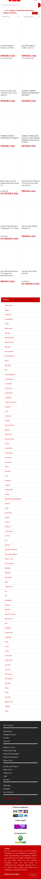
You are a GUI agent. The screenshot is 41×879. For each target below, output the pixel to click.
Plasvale (7, 609)
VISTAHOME (9, 679)
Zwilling (7, 706)
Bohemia (8, 347)
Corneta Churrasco (11, 402)
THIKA (7, 651)
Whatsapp (7, 785)
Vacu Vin (7, 669)
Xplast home (9, 702)
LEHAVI (7, 522)
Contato (6, 738)
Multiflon (8, 568)
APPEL (7, 324)
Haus (6, 476)
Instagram (6, 789)
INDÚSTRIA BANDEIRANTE (13, 499)
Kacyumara (8, 513)
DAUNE (7, 421)
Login (5, 776)
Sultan (7, 646)
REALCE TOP (9, 619)
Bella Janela (8, 328)
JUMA (7, 508)
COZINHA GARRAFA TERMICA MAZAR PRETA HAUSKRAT (30, 93)
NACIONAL (8, 577)
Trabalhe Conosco (9, 734)
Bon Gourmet (9, 351)
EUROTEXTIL (9, 448)
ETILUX (7, 444)
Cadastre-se (7, 773)
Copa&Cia (8, 397)
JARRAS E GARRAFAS (10, 13)
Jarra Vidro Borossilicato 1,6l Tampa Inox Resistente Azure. (9, 273)
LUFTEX (7, 536)
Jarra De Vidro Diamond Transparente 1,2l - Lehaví (10, 227)
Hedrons (7, 485)
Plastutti (7, 605)
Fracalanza (8, 462)
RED (6, 623)
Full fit (7, 467)
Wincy (7, 688)
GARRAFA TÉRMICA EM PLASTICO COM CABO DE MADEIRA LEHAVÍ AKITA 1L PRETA (31, 139)
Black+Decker (9, 342)
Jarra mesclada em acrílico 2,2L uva (28, 46)
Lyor (6, 540)
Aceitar (33, 875)
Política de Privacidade (11, 754)
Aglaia (7, 310)
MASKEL (7, 545)
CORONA (8, 407)
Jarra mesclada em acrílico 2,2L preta (7, 46)
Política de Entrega (9, 750)
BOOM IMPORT (10, 356)
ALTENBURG (9, 319)
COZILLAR (8, 416)
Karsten (7, 517)
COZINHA (12, 10)
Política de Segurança (10, 757)
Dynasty (7, 430)
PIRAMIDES (8, 600)
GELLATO (8, 471)
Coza (6, 411)
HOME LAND (9, 490)
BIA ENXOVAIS (9, 338)
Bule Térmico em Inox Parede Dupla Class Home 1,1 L (10, 183)
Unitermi (7, 665)
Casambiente (9, 379)
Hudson (7, 494)
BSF (6, 370)
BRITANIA (8, 365)
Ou (6, 591)
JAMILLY (7, 503)
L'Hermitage (9, 531)
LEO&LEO (8, 527)
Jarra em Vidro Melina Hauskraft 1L (29, 227)
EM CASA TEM (9, 439)
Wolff (6, 692)
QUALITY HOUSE (10, 614)
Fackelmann (8, 453)
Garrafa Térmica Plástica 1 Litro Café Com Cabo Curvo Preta (31, 183)
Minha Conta (7, 769)
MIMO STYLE (9, 559)
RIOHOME (8, 628)
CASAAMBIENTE (10, 374)
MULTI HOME (9, 563)
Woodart (8, 697)
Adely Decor (9, 305)
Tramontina (8, 656)
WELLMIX (8, 683)
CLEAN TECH (9, 393)
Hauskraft (8, 480)
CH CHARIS (8, 384)
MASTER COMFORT (11, 550)
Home (6, 10)
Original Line (9, 586)
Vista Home (8, 674)
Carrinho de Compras (10, 766)
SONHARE (8, 637)
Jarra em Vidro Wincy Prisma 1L (29, 272)
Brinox (7, 361)
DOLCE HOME (9, 425)
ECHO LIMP (8, 434)
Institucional (7, 731)
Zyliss (6, 711)
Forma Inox (8, 457)
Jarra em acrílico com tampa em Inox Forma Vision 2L (9, 93)
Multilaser (8, 573)
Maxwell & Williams (11, 554)
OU (6, 596)
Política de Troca (9, 747)
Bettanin (7, 333)
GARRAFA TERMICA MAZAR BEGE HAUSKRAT (10, 137)
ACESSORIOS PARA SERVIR (24, 10)
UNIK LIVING (9, 660)
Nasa (6, 582)
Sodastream (9, 633)
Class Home (8, 388)
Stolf (6, 642)
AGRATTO (8, 315)
